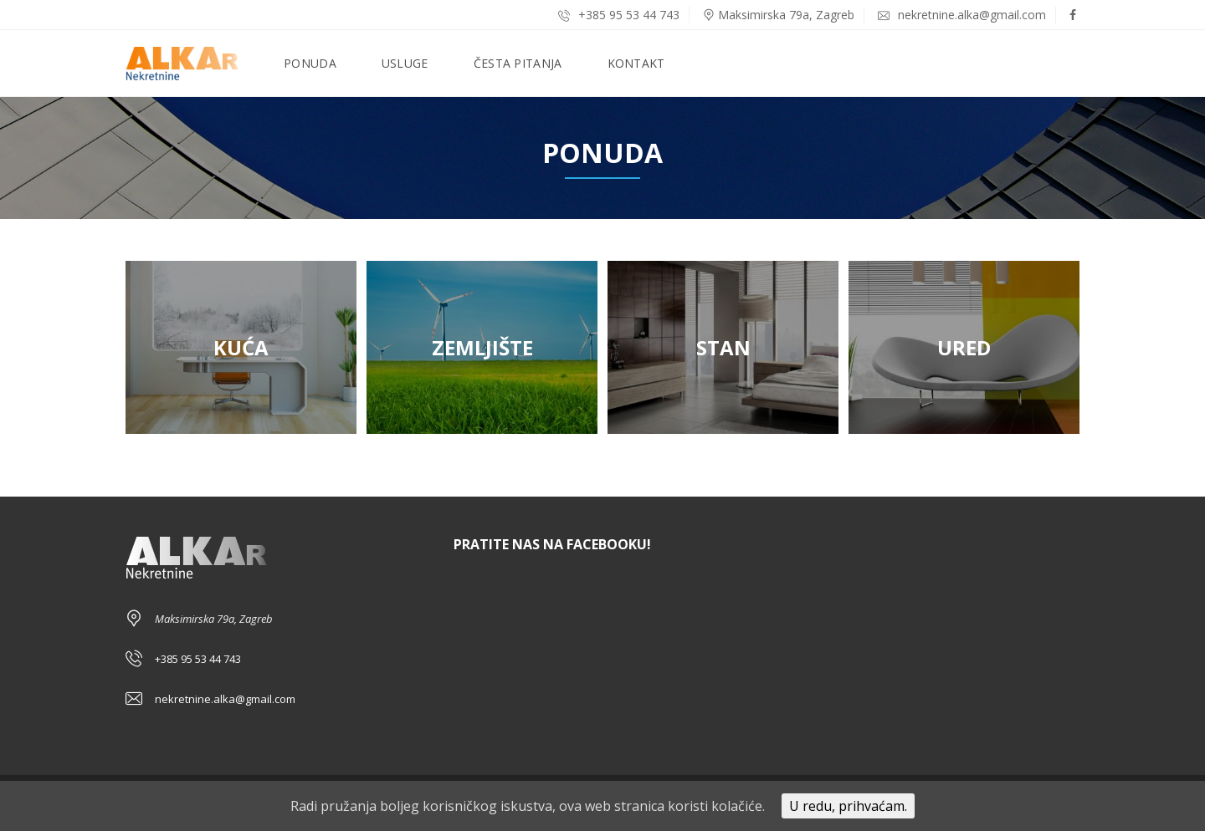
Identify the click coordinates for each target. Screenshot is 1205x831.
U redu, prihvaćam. (848, 806)
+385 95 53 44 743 (618, 15)
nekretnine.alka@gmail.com (962, 15)
